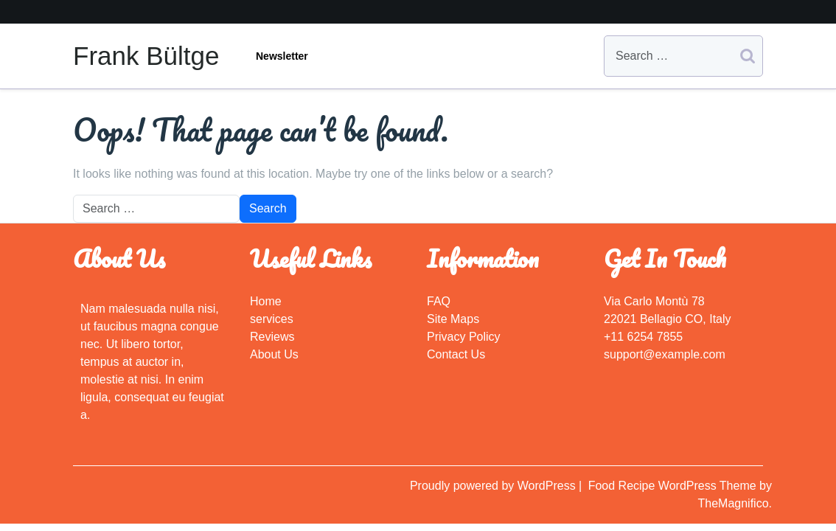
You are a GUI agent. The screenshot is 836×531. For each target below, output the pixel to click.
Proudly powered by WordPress (494, 485)
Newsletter (282, 56)
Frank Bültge (146, 55)
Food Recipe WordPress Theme (673, 485)
